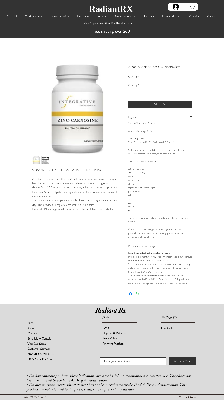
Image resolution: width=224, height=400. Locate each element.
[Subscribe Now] (182, 361)
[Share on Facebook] (130, 294)
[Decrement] (131, 91)
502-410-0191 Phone (40, 354)
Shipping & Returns (114, 333)
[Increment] (142, 91)
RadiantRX (111, 9)
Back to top (190, 397)
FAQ (105, 328)
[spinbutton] (136, 91)
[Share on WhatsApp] (137, 294)
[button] (192, 6)
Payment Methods (113, 343)
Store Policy (109, 338)
